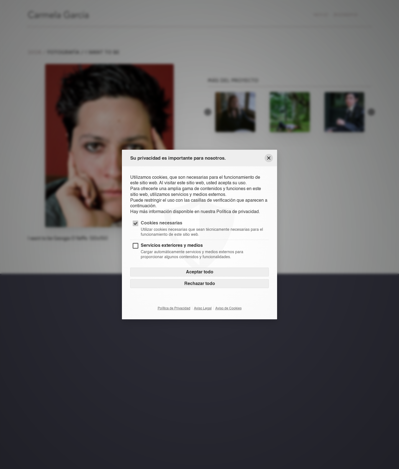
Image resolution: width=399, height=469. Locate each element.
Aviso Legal (203, 308)
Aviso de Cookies (228, 308)
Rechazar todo (199, 283)
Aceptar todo (199, 272)
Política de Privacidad (174, 308)
